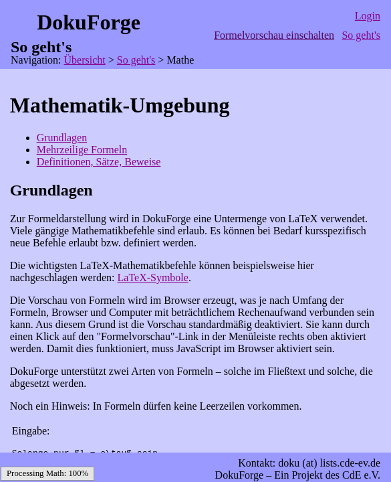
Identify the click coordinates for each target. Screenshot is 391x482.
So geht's (361, 35)
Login (367, 15)
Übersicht (85, 60)
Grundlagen (62, 137)
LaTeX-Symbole (153, 277)
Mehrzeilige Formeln (82, 149)
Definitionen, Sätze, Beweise (99, 161)
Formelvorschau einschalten (274, 35)
